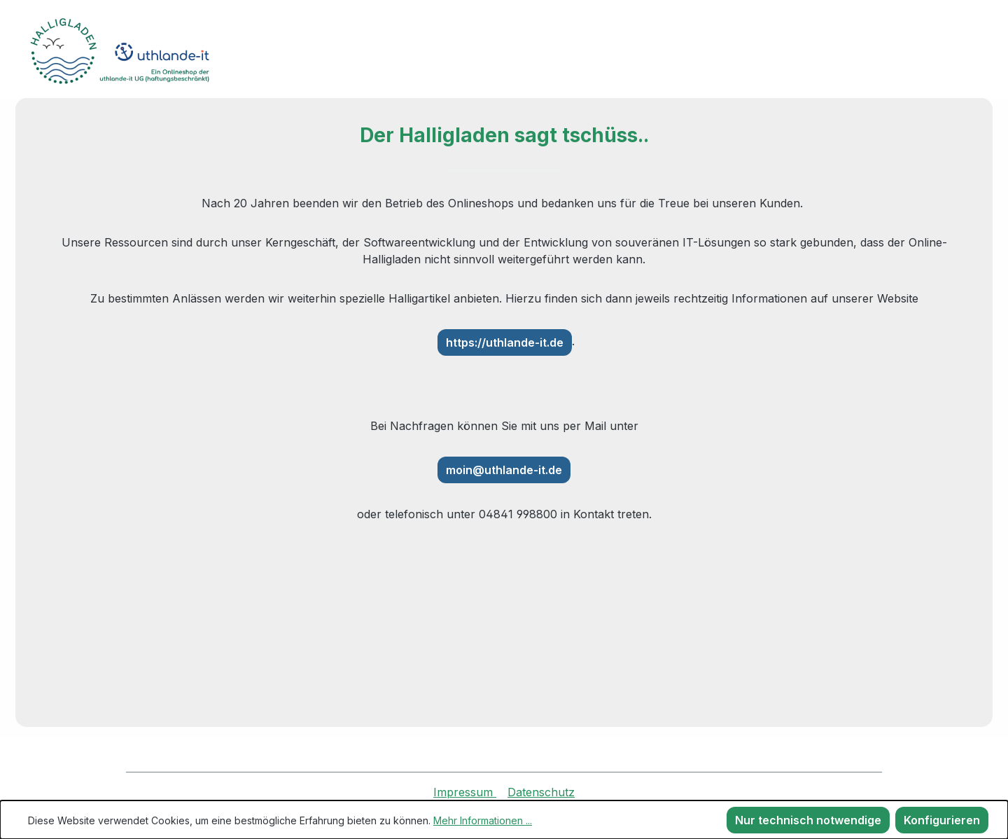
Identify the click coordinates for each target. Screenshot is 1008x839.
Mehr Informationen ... (482, 820)
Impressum (464, 792)
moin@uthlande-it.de (504, 470)
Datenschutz (541, 792)
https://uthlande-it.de (505, 342)
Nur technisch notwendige (808, 820)
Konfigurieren (942, 820)
